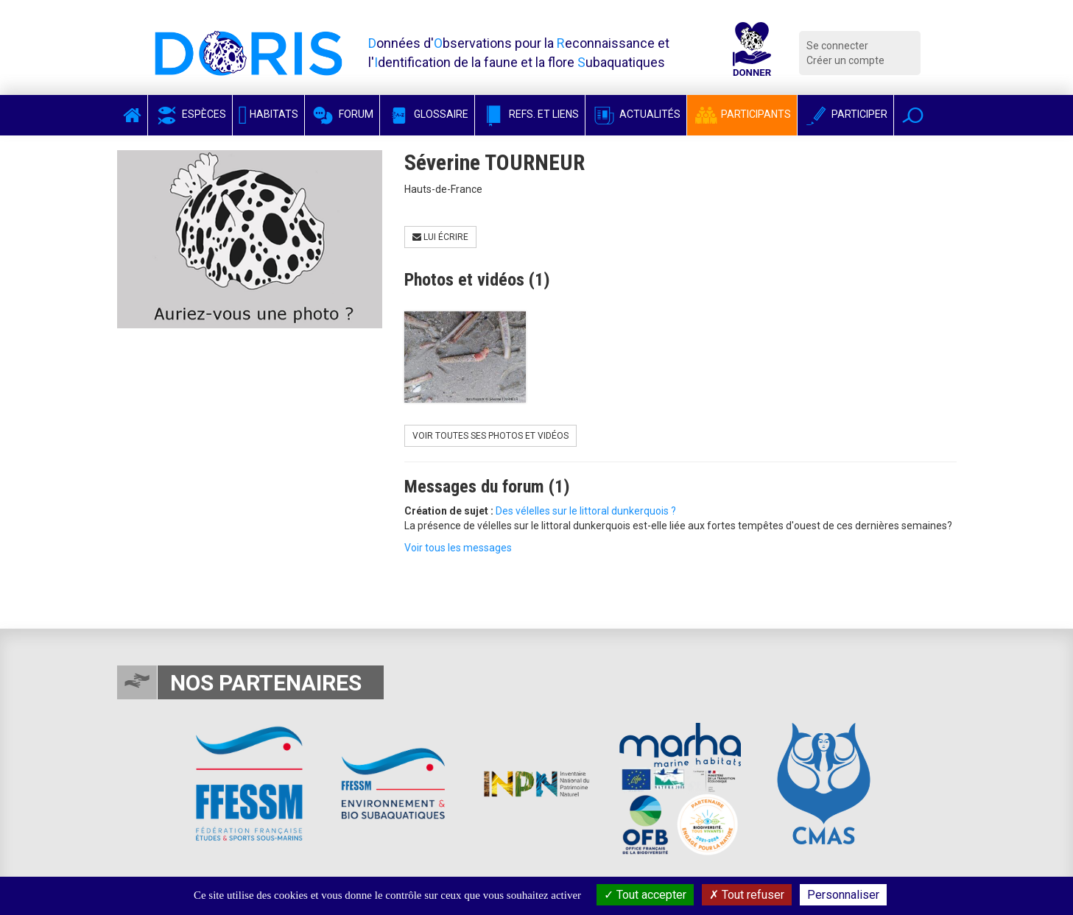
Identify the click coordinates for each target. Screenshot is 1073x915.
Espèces (190, 114)
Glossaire (427, 114)
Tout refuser (746, 895)
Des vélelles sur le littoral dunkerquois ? (586, 511)
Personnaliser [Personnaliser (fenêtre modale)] (843, 895)
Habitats (269, 114)
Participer (845, 114)
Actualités (635, 114)
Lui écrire (440, 237)
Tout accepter (645, 895)
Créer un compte (845, 60)
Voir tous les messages (458, 548)
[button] (913, 115)
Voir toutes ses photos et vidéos (490, 436)
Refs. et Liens (530, 114)
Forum (342, 114)
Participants (742, 114)
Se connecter (837, 46)
